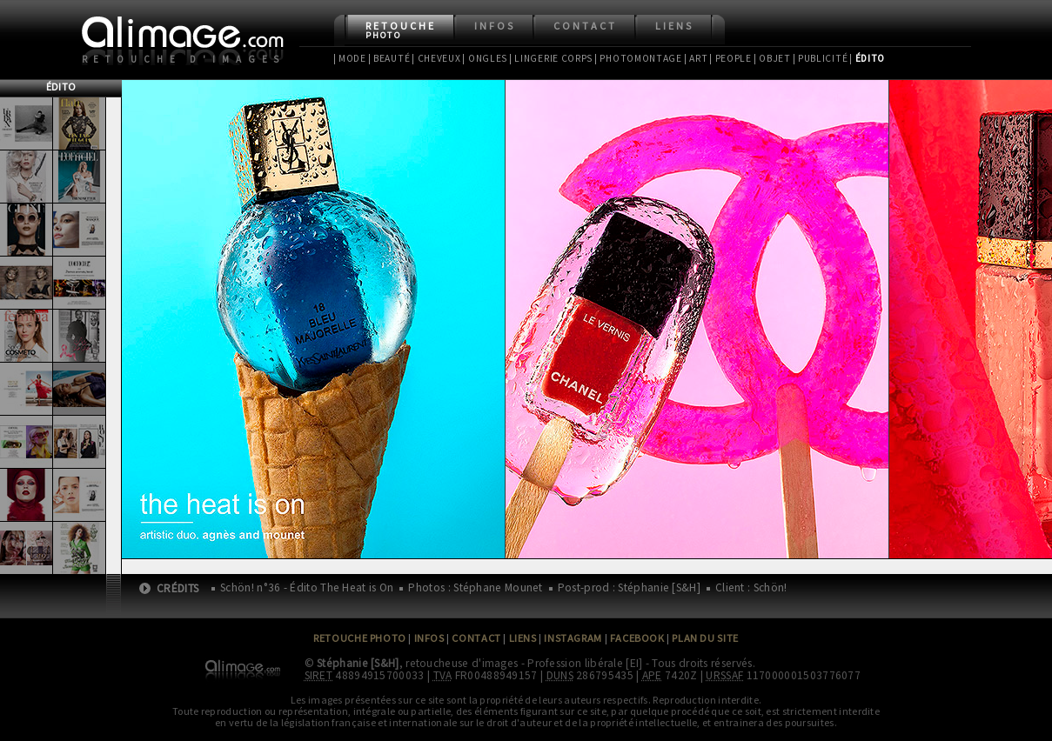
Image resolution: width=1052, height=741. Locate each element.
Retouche (400, 30)
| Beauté (389, 58)
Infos (494, 25)
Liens (674, 25)
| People (730, 58)
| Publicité (820, 58)
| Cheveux (436, 58)
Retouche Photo (359, 637)
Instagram (572, 637)
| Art (695, 58)
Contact (585, 25)
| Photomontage (638, 58)
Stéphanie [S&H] (358, 663)
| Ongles (484, 58)
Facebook (637, 637)
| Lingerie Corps (551, 58)
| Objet (772, 58)
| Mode (349, 58)
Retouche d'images (184, 59)
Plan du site (705, 637)
